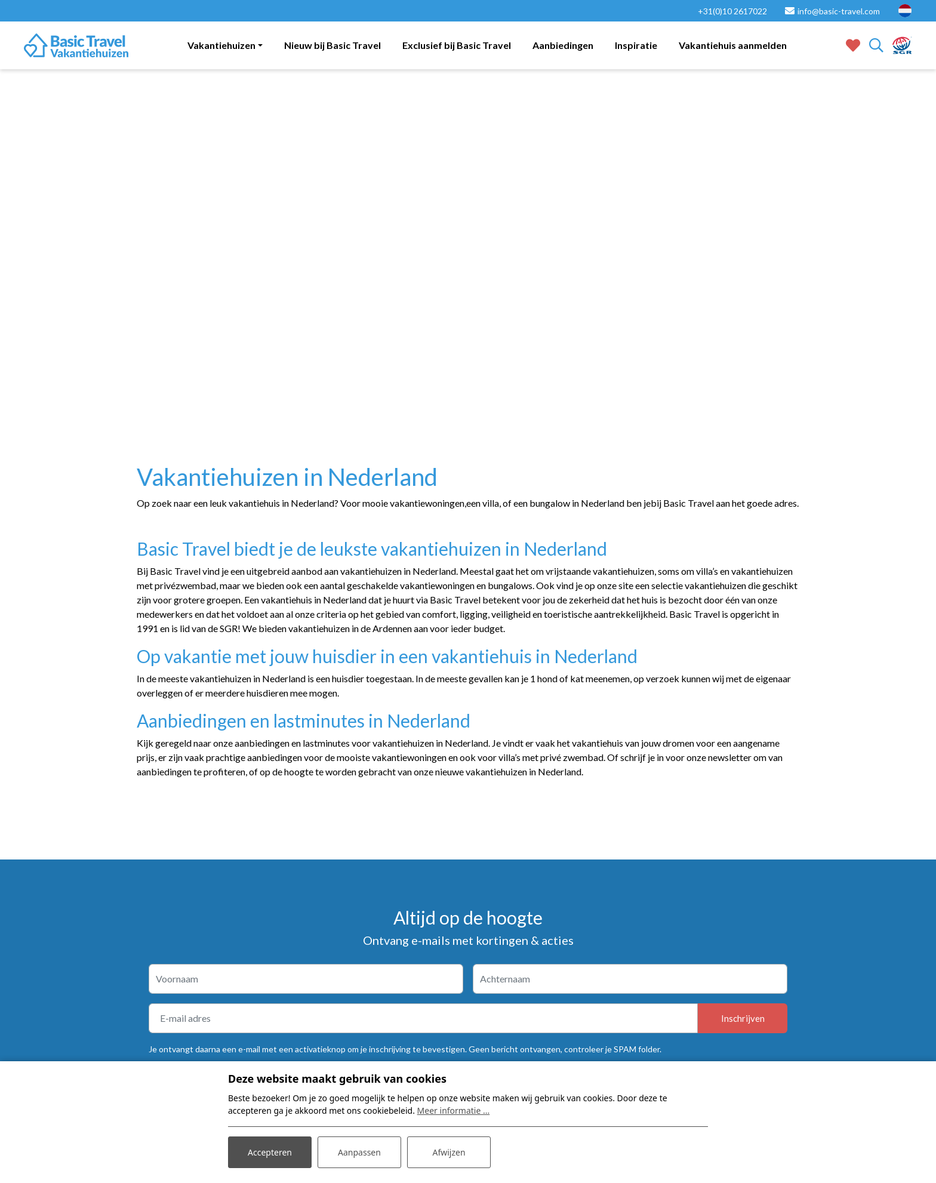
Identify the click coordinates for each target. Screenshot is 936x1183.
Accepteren (270, 1152)
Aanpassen (359, 1152)
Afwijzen (448, 1152)
